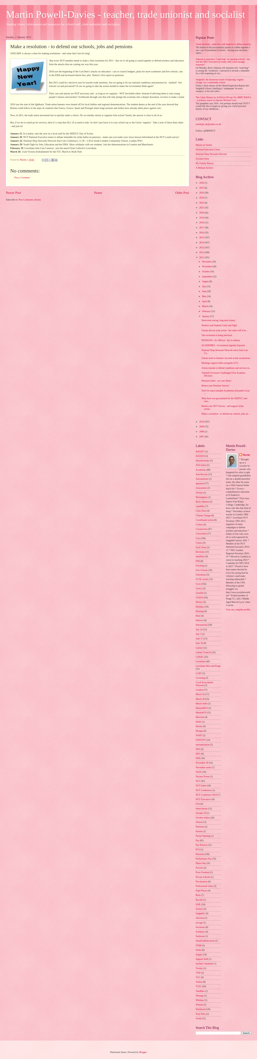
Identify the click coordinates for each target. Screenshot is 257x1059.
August (205, 281)
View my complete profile (238, 609)
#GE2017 (200, 451)
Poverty (199, 868)
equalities (200, 556)
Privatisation (201, 881)
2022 (201, 202)
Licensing (200, 678)
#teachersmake (202, 460)
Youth (198, 1018)
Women (199, 1004)
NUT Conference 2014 (206, 795)
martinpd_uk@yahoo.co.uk (208, 124)
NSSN (199, 772)
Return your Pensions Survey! (215, 385)
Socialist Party (202, 159)
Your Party (201, 1014)
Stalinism (200, 936)
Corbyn (199, 524)
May (204, 296)
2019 (201, 217)
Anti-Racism (202, 474)
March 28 (200, 699)
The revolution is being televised (216, 335)
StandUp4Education (205, 941)
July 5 (198, 634)
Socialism (200, 927)
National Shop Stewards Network (211, 154)
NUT (198, 781)
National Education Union (208, 149)
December (207, 261)
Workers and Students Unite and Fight (219, 325)
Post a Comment (22, 177)
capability (200, 506)
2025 (201, 188)
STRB (199, 945)
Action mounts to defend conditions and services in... (226, 368)
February (206, 311)
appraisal (200, 483)
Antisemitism (202, 479)
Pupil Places (201, 890)
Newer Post (13, 192)
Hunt (198, 616)
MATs (198, 722)
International (202, 625)
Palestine (200, 826)
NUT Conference (204, 790)
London (199, 690)
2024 (201, 192)
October (206, 271)
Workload (200, 1009)
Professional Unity (204, 886)
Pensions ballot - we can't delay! (216, 381)
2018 (201, 222)
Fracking (200, 565)
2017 (201, 227)
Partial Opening (203, 836)
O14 (198, 804)
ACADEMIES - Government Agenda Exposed (223, 345)
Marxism (200, 717)
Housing (200, 611)
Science (199, 909)
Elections (200, 552)
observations (201, 808)
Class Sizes (201, 511)
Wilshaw (200, 1000)
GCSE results (202, 579)
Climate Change (203, 515)
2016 (201, 232)
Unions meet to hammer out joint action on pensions (225, 358)
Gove (198, 584)
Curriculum (201, 533)
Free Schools (202, 570)
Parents (199, 831)
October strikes (203, 817)
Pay (197, 840)
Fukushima (201, 574)
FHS (198, 561)
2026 (201, 183)
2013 (201, 247)
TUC (198, 977)
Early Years (201, 547)
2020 (201, 212)
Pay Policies (201, 845)
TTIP (198, 973)
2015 (201, 237)
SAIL (198, 904)
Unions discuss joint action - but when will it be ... (224, 330)
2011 (201, 257)
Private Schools (203, 877)
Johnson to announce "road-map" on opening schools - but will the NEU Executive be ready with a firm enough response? (223, 62)
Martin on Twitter (204, 145)
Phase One (201, 863)
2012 (201, 252)
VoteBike (200, 991)
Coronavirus (201, 529)
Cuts (198, 538)
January (206, 316)
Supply (199, 954)
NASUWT (201, 740)
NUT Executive (203, 799)
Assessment (201, 488)
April (205, 301)
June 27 (199, 638)
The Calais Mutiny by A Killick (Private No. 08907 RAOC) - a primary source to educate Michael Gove (223, 99)
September (207, 276)
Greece (199, 588)
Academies (201, 470)
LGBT (199, 673)
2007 (201, 436)
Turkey (199, 982)
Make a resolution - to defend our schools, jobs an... (225, 414)
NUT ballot (201, 785)
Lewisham (200, 661)
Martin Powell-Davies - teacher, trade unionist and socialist (125, 14)
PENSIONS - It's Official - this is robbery (220, 340)
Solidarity (200, 931)
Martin (246, 455)
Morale (199, 726)
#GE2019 (200, 456)
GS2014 (199, 597)
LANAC (200, 657)
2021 (201, 207)
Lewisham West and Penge (208, 666)
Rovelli (199, 900)
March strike (201, 703)
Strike (198, 950)
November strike (203, 767)
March (205, 306)
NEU (198, 753)
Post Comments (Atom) (30, 199)
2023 (201, 197)
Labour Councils (203, 652)
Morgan (199, 731)
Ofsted (199, 822)
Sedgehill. (200, 913)
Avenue (199, 492)
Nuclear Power (202, 776)
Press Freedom (202, 872)
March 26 (200, 694)
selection (200, 918)
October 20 (201, 813)
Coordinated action (204, 520)
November (207, 266)
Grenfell (199, 593)
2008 (201, 431)
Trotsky (199, 968)
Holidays (200, 607)
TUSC (199, 986)
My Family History (205, 163)
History (199, 602)
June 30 (199, 643)
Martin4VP (201, 712)
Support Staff (202, 959)
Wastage (199, 995)
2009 (201, 426)
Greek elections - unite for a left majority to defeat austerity (223, 44)
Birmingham (201, 497)
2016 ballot (201, 465)
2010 (201, 421)
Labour (199, 648)
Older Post (182, 192)
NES (198, 749)
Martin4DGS (202, 708)
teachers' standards (204, 963)
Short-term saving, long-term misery (218, 320)
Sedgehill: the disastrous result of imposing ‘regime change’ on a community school (220, 81)
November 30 (202, 763)
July (204, 286)
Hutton (199, 620)
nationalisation (202, 744)
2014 (201, 242)
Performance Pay (204, 859)
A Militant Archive (204, 168)
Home (98, 192)
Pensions (200, 854)
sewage (199, 922)
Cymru (199, 543)
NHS (198, 758)
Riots (198, 895)
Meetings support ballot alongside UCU (219, 363)
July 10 (199, 629)
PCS (198, 849)
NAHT (199, 735)
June (204, 291)
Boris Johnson (202, 501)
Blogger (142, 1052)
